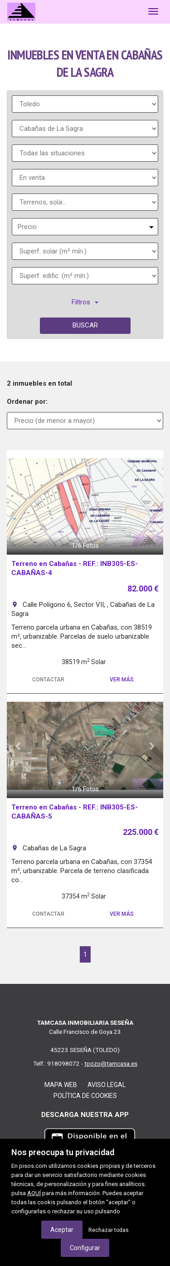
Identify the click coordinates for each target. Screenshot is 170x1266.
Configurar (85, 1247)
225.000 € (141, 832)
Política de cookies (85, 1095)
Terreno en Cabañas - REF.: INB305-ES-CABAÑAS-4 (74, 568)
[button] (18, 502)
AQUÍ (34, 1193)
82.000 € (143, 588)
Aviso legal (106, 1084)
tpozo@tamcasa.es (110, 1063)
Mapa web (60, 1084)
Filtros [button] (85, 302)
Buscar (85, 325)
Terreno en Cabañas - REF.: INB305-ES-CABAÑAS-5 (74, 811)
